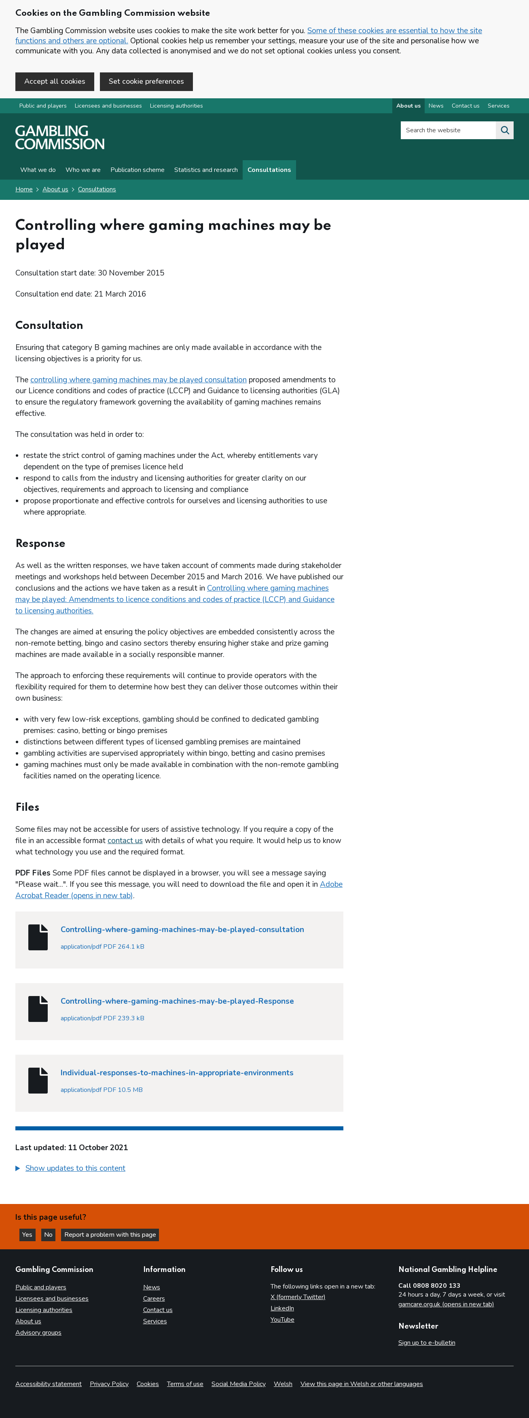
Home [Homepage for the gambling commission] (24, 190)
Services (155, 1321)
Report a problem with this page (113, 1234)
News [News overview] (436, 106)
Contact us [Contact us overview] (466, 106)
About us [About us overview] (408, 106)
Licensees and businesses (108, 106)
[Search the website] (505, 131)
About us (55, 190)
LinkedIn (282, 1308)
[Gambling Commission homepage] (59, 148)
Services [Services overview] (499, 106)
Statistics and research (206, 170)
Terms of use (185, 1384)
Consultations (269, 170)
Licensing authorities (176, 106)
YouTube (282, 1319)
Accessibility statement (48, 1384)
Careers (154, 1298)
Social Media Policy (239, 1384)
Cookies (148, 1384)
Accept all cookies (54, 81)
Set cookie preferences (146, 81)
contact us (125, 841)
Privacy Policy (109, 1384)
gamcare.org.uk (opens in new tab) (446, 1304)
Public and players (43, 106)
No (52, 1234)
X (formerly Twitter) (298, 1297)
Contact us (158, 1310)
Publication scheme (137, 170)
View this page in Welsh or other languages (361, 1384)
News (151, 1287)
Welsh (283, 1384)
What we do (38, 170)
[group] (179, 1170)
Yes (30, 1234)
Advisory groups (38, 1332)
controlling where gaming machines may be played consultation (138, 380)
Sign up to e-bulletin (426, 1342)
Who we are (83, 170)
